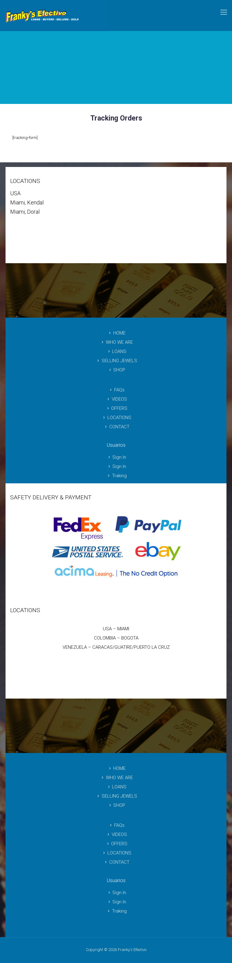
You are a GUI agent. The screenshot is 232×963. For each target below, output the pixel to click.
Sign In (116, 457)
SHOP (116, 370)
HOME (116, 333)
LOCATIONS (116, 417)
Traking (116, 475)
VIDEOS (116, 399)
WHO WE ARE (116, 342)
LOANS (116, 351)
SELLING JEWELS (116, 360)
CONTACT (116, 427)
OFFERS (116, 408)
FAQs (116, 390)
